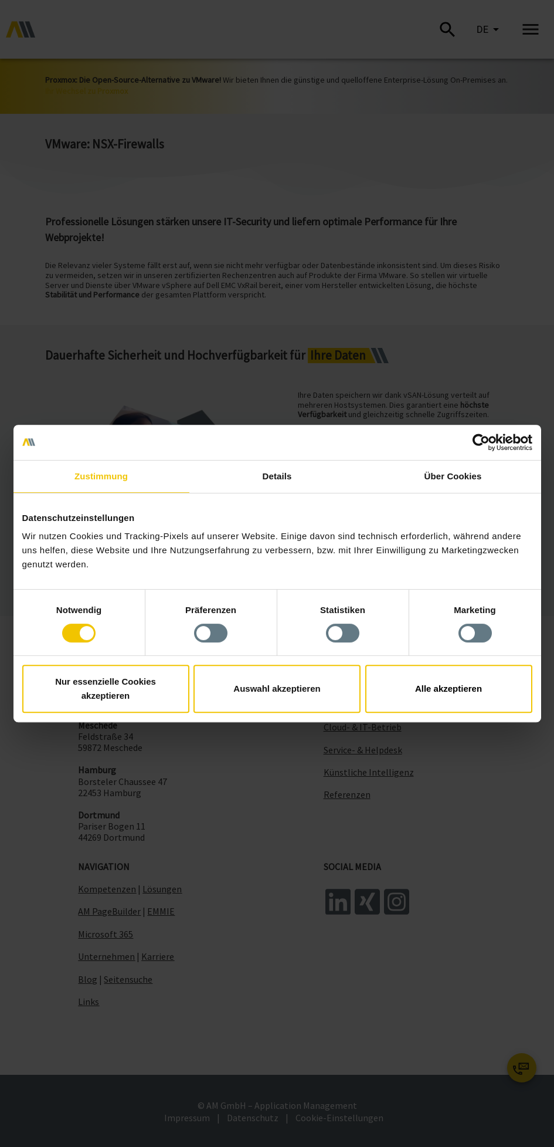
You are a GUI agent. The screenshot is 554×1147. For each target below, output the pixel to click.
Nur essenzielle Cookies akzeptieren (105, 688)
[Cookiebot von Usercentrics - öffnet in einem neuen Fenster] (481, 442)
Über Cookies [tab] (453, 476)
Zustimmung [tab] (101, 476)
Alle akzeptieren (448, 688)
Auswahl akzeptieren (276, 688)
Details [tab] (277, 476)
